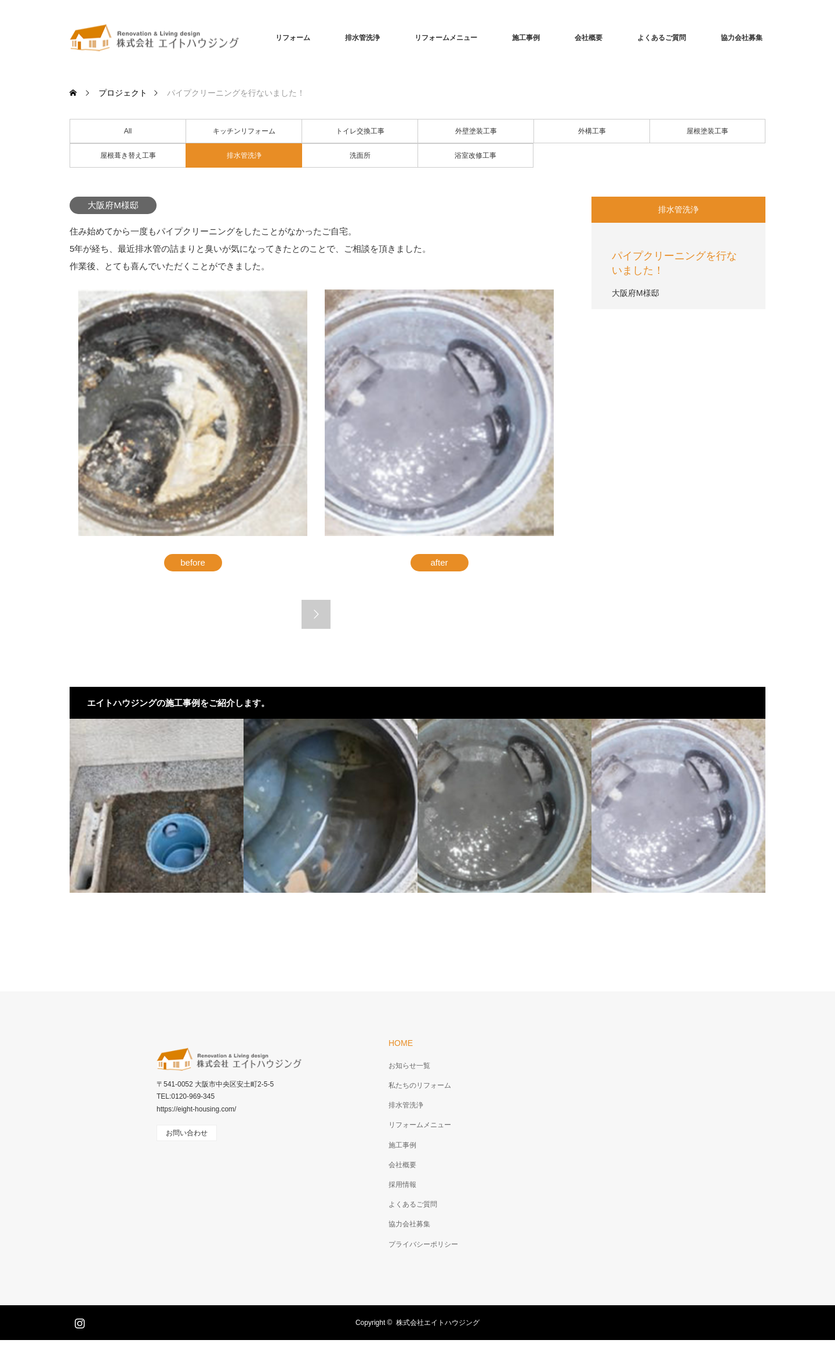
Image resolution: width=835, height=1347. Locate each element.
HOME (401, 1043)
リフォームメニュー (446, 38)
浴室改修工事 (475, 155)
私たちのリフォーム (420, 1085)
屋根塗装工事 (707, 131)
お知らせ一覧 (409, 1066)
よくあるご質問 (661, 38)
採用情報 (402, 1185)
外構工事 (592, 131)
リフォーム (292, 38)
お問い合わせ (187, 1133)
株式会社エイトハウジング (438, 1323)
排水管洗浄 (362, 38)
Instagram (78, 1321)
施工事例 (526, 38)
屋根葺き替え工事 (128, 155)
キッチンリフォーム (244, 131)
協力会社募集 (742, 38)
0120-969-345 (193, 1096)
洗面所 (360, 155)
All (128, 131)
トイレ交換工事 (360, 131)
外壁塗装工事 (476, 131)
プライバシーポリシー (423, 1244)
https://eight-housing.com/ (196, 1109)
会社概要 (588, 38)
